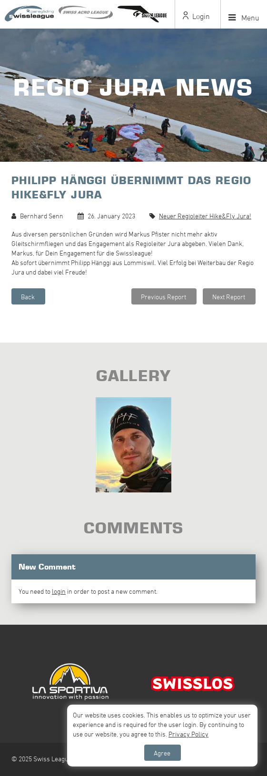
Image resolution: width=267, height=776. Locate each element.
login (59, 591)
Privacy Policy (188, 734)
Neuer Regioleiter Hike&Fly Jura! (205, 216)
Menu (243, 17)
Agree (162, 753)
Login (196, 16)
